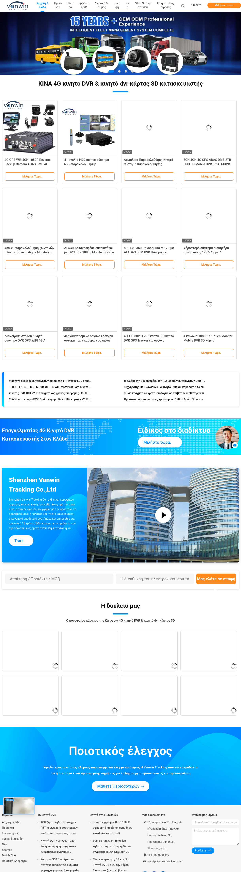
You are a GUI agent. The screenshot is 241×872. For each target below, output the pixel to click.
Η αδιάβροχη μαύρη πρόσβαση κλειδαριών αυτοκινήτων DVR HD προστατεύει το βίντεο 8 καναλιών (165, 381)
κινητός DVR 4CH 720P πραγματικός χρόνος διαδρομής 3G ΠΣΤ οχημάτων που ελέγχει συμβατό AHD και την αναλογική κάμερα (50, 393)
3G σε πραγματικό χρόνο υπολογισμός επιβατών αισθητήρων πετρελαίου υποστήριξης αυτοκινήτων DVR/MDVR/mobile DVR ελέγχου (165, 393)
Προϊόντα (8, 827)
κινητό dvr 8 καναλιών (104, 814)
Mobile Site (9, 855)
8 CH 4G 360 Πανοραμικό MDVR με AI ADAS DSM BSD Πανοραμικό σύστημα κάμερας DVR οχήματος (149, 252)
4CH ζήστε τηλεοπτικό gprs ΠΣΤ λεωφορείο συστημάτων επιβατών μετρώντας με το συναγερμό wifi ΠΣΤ (59, 828)
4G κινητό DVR (47, 814)
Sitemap (7, 849)
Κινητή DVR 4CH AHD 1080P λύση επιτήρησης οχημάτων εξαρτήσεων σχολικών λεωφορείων (58, 847)
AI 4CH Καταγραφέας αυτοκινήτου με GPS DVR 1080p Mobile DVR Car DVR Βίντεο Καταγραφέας (89, 252)
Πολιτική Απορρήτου (15, 861)
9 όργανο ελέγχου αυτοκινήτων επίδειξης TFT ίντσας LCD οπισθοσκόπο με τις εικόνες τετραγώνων (50, 381)
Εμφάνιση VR (10, 833)
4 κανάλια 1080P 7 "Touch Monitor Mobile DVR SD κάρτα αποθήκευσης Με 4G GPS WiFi (208, 340)
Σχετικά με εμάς (12, 838)
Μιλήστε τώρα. (224, 5)
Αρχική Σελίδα (11, 822)
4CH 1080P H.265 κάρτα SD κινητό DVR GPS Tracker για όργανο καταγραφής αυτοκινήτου (149, 340)
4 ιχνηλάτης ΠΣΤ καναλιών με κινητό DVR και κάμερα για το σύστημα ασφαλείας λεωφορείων (165, 387)
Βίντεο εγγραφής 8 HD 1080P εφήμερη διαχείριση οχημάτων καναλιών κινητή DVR (112, 828)
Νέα (4, 844)
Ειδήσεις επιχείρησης (166, 5)
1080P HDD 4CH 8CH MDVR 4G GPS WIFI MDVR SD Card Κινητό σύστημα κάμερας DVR (50, 387)
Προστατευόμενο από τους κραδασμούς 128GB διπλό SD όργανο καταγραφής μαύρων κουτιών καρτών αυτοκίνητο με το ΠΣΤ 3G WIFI (165, 399)
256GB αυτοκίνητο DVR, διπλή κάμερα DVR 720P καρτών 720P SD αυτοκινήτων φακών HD (50, 399)
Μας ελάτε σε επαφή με (216, 580)
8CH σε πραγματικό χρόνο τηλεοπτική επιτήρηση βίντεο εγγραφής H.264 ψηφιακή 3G (112, 846)
